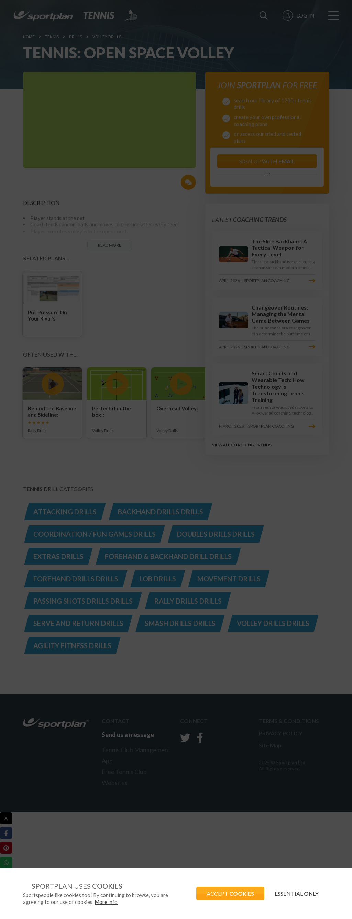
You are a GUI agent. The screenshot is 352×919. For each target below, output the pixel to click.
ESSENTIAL (297, 893)
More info (106, 902)
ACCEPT (230, 893)
